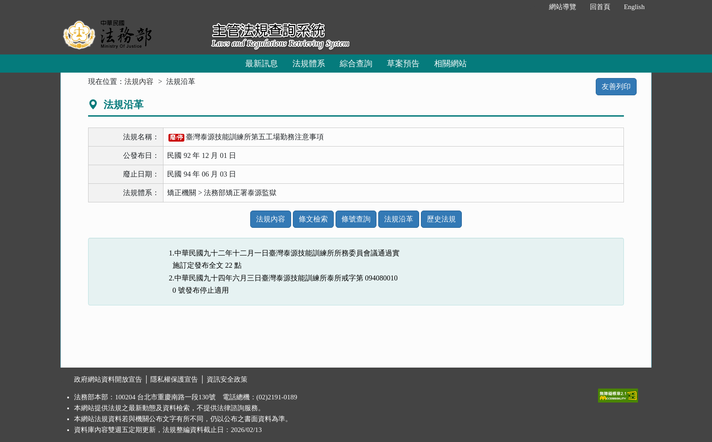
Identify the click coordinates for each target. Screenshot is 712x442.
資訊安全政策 (227, 379)
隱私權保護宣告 (174, 379)
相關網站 (450, 63)
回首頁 (600, 6)
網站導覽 (562, 6)
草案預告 (403, 63)
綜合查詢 (356, 63)
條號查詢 (356, 219)
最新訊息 (261, 63)
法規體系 (308, 63)
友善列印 (616, 86)
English (634, 6)
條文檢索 (313, 219)
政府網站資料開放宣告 (108, 379)
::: (532, 6)
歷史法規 (441, 219)
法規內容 (138, 81)
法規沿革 (398, 219)
